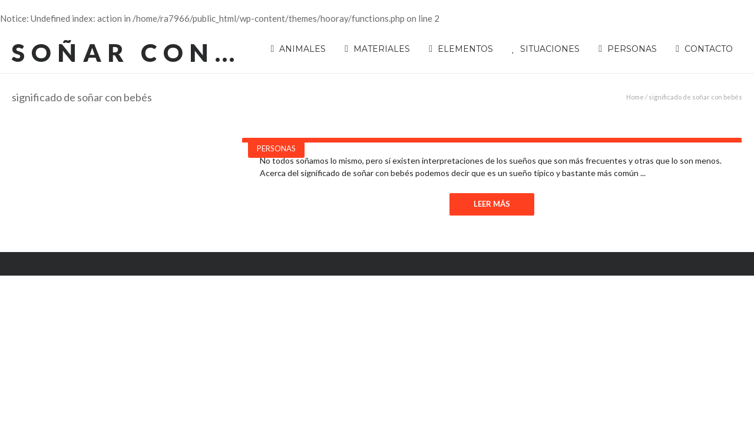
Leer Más (492, 203)
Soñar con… (126, 52)
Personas (276, 148)
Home (635, 97)
